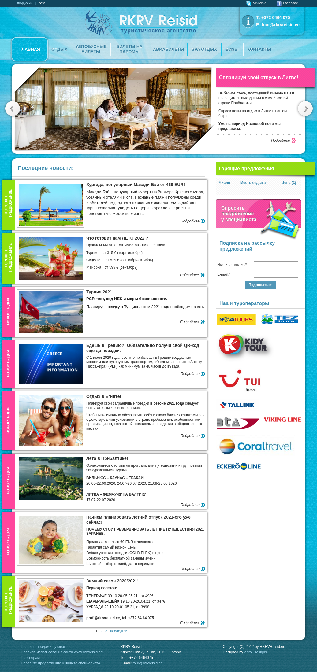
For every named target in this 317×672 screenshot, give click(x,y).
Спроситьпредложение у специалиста (238, 213)
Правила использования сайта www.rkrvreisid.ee (62, 652)
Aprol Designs (255, 652)
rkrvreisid (256, 3)
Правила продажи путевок (43, 646)
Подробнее (280, 140)
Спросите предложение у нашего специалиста (60, 663)
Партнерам (30, 657)
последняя (119, 631)
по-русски (24, 3)
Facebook (287, 3)
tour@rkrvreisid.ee (281, 24)
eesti (41, 3)
